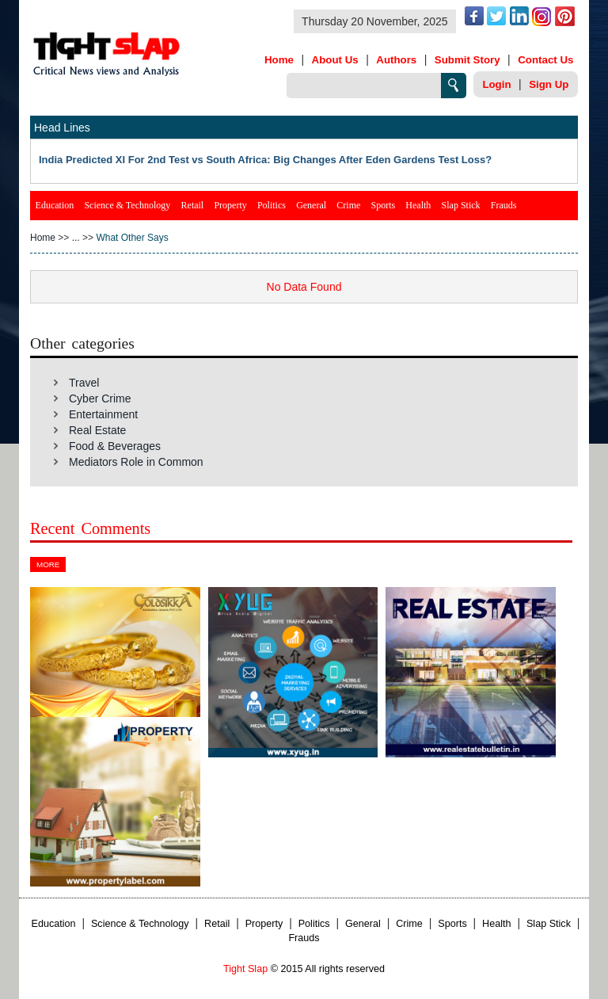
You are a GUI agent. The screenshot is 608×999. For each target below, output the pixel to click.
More (47, 564)
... (76, 237)
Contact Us (545, 60)
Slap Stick (461, 205)
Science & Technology (127, 205)
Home (279, 60)
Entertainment (103, 414)
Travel (84, 382)
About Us (335, 60)
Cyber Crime (100, 398)
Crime (348, 205)
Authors (396, 60)
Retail (192, 205)
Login (496, 84)
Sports (382, 205)
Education (55, 205)
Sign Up (548, 84)
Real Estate (97, 430)
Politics (271, 205)
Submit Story (467, 60)
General (311, 205)
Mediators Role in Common (136, 462)
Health (418, 205)
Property (230, 205)
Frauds (504, 205)
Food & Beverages (115, 446)
